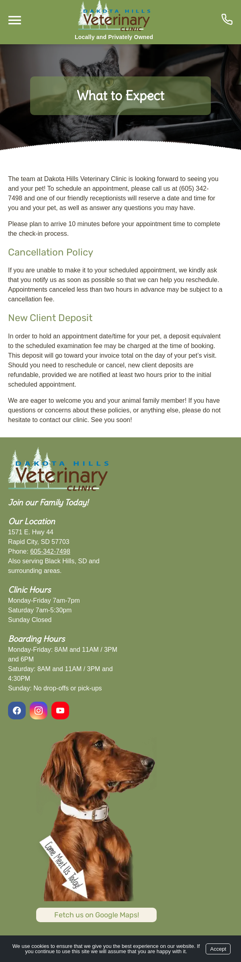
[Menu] (14, 20)
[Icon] (227, 19)
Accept (218, 949)
